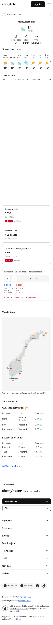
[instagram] (37, 586)
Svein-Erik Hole (24, 600)
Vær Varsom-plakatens (19, 608)
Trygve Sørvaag (24, 597)
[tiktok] (44, 586)
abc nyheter (10, 586)
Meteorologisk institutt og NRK (33, 393)
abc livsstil (26, 586)
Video (5, 573)
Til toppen (9, 484)
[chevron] (36, 520)
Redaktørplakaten (39, 606)
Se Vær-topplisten (11, 466)
